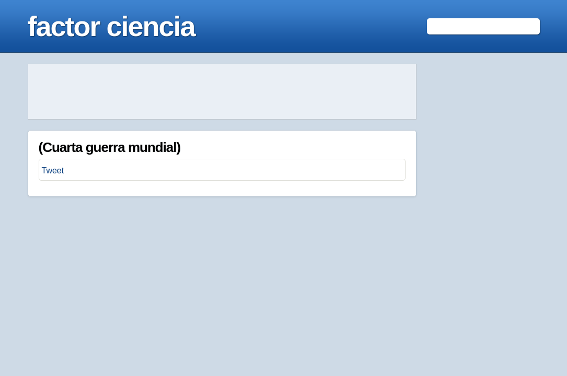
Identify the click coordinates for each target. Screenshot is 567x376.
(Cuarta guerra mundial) (110, 147)
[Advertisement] (222, 91)
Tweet (53, 170)
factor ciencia (111, 26)
